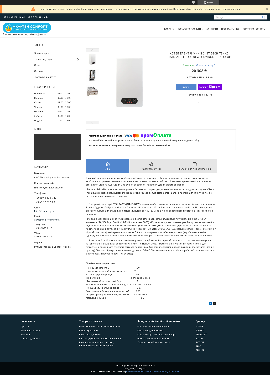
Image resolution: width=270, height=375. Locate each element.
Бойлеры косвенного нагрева (153, 326)
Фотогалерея (41, 53)
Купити (186, 86)
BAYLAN (200, 342)
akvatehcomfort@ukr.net (46, 219)
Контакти (212, 29)
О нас (37, 65)
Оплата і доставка (30, 338)
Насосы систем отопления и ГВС (154, 338)
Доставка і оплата (253, 29)
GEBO (198, 346)
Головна (169, 29)
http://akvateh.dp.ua (44, 211)
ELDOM (199, 338)
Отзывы (38, 71)
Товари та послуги (189, 29)
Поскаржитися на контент (138, 371)
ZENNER (200, 350)
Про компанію (230, 29)
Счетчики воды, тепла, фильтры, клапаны (100, 326)
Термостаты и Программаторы (153, 342)
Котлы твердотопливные (150, 330)
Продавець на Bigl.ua (135, 368)
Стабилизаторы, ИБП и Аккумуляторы (156, 334)
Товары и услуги (43, 59)
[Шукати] (263, 17)
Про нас (25, 326)
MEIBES (199, 326)
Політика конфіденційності (166, 371)
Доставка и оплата (45, 77)
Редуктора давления (90, 334)
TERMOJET (201, 334)
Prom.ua (151, 365)
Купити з (209, 86)
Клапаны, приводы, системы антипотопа (100, 338)
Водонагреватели (88, 330)
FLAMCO (200, 330)
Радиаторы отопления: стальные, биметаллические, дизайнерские (96, 344)
